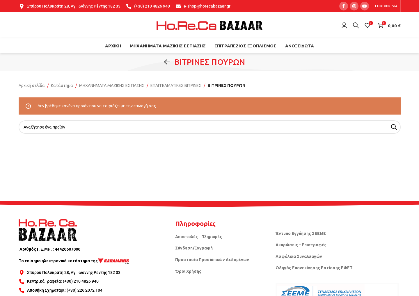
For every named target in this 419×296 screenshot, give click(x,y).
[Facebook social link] (343, 6)
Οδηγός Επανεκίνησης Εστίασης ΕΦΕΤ (314, 267)
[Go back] (167, 62)
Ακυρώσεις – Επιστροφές (301, 244)
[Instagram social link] (354, 6)
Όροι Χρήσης (188, 271)
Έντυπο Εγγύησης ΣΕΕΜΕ (301, 233)
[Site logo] (209, 25)
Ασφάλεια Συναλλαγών (299, 256)
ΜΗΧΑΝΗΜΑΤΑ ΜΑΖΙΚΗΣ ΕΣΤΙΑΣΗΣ (111, 85)
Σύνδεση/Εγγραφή (194, 248)
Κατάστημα (62, 85)
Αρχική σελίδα (32, 85)
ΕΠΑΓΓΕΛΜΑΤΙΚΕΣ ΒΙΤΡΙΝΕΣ (175, 85)
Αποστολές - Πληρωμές (198, 236)
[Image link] (48, 229)
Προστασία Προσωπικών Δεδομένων (212, 259)
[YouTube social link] (364, 6)
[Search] (356, 25)
